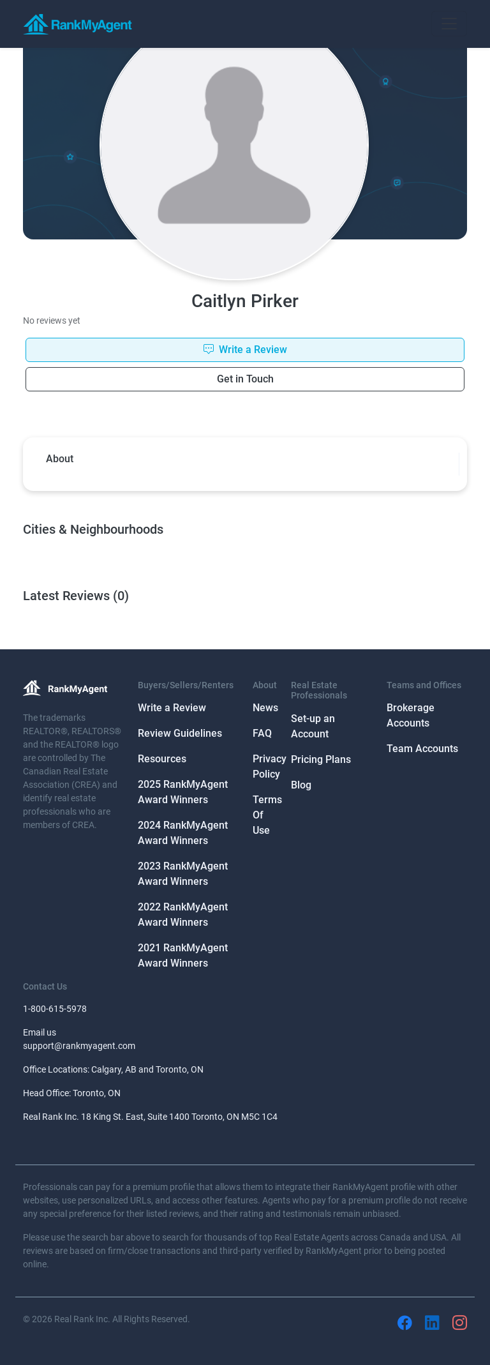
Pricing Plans (321, 759)
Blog (301, 785)
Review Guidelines (180, 733)
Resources (162, 759)
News (265, 708)
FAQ (262, 733)
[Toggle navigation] (449, 23)
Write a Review (172, 708)
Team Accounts (422, 749)
